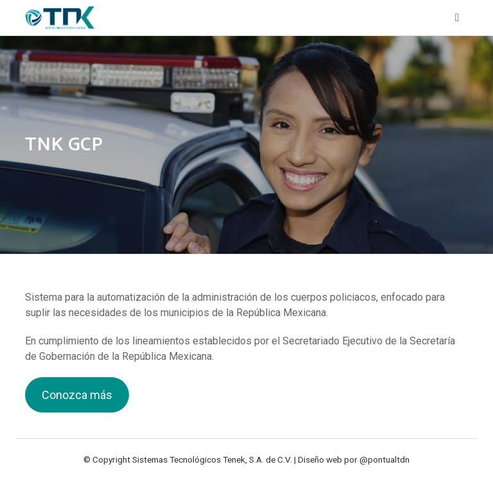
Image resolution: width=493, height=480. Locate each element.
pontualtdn (389, 459)
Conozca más (77, 395)
